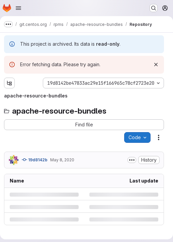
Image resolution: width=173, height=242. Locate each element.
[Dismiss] (156, 65)
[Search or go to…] (154, 8)
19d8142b (35, 159)
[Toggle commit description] (131, 160)
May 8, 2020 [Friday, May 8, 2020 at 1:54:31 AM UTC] (62, 159)
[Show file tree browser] (9, 83)
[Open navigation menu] (18, 8)
